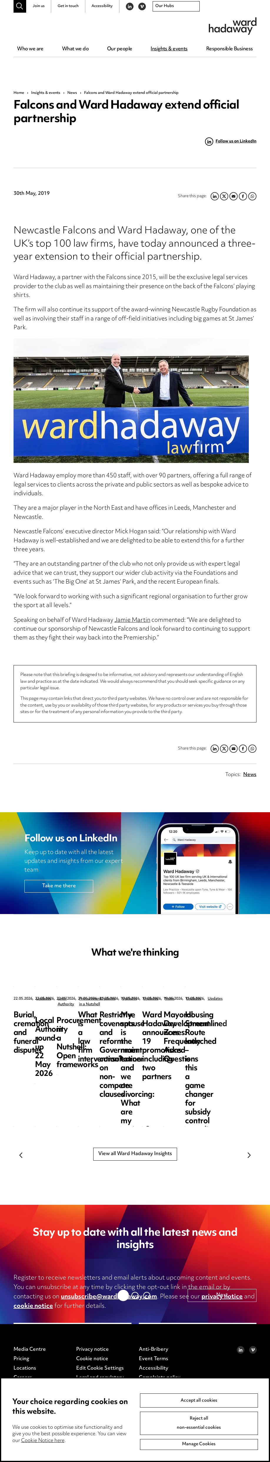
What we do (75, 49)
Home (19, 93)
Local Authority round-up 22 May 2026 (165, 1019)
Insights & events (169, 49)
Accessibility (102, 6)
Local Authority (157, 999)
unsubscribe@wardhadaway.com (109, 1296)
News (72, 93)
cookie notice (33, 1306)
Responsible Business (229, 49)
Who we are (30, 49)
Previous (21, 1155)
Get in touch (68, 6)
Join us (39, 6)
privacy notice (222, 1296)
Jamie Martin (132, 620)
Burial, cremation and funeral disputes (50, 1019)
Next (249, 1155)
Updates (43, 999)
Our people (119, 49)
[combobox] (176, 6)
